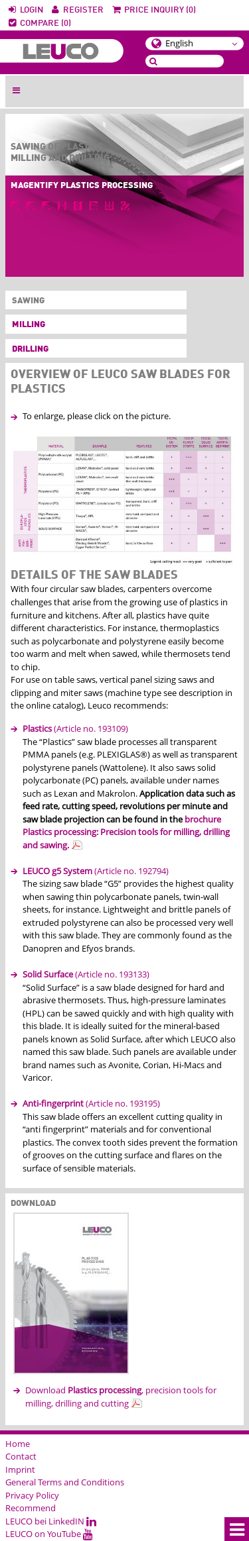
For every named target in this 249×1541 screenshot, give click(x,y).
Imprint (20, 1469)
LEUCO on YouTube (49, 1534)
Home (17, 1444)
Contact (21, 1456)
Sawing (25, 301)
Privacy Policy (32, 1495)
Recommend (30, 1508)
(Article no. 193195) (91, 1103)
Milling (28, 325)
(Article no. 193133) (86, 974)
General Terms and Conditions (64, 1482)
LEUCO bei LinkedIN (50, 1521)
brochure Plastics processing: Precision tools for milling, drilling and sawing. (126, 832)
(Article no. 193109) (75, 728)
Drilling (30, 349)
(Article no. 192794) (96, 871)
